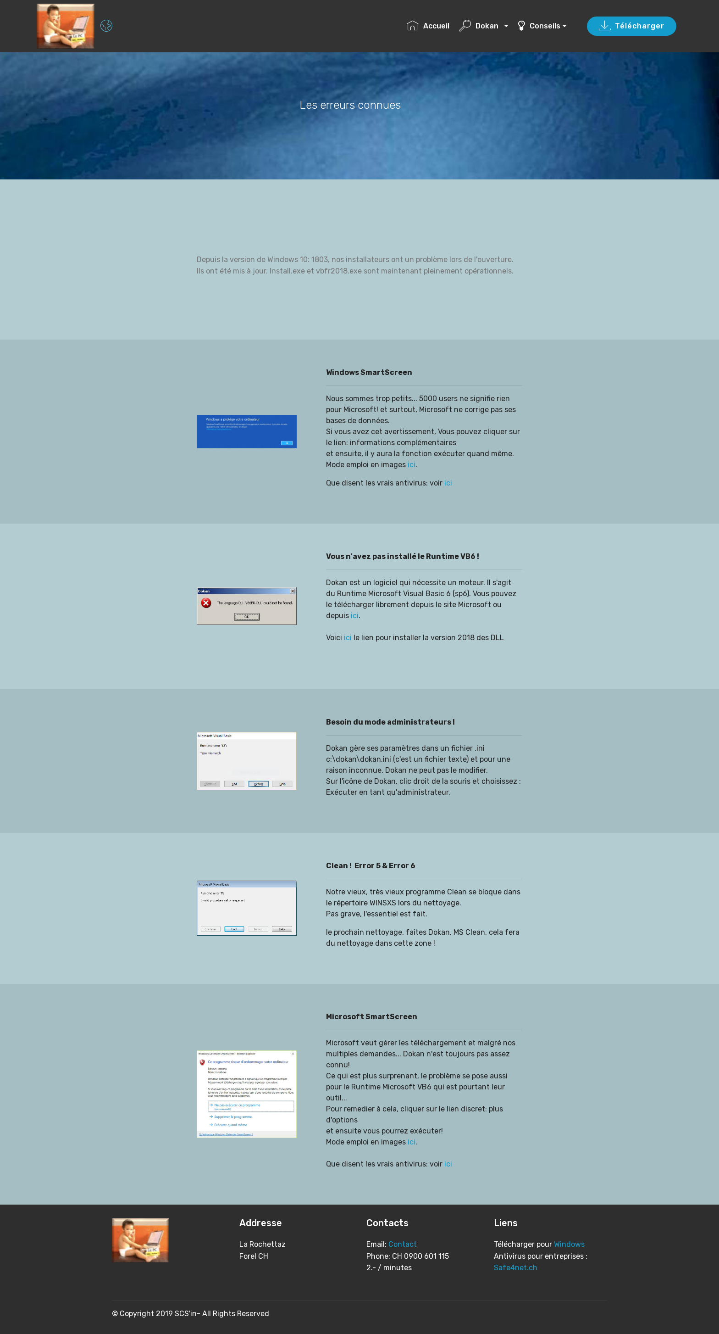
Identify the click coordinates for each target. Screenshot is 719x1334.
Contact (402, 1244)
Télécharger (631, 26)
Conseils (539, 26)
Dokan (480, 26)
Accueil (428, 26)
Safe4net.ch (515, 1267)
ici (411, 464)
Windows (568, 1244)
